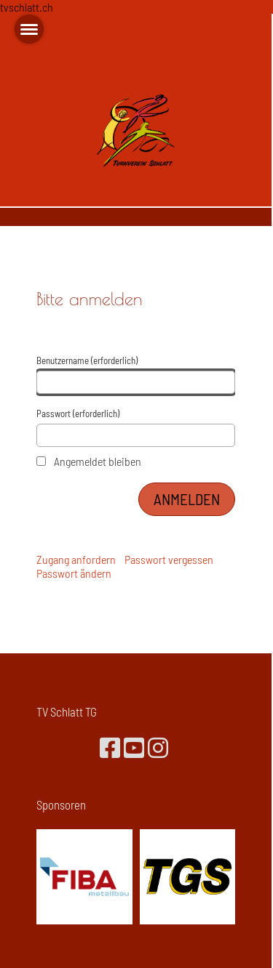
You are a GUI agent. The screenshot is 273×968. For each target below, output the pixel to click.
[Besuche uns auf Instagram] (158, 747)
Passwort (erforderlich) (135, 427)
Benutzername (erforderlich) (135, 374)
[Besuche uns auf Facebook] (110, 747)
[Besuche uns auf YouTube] (134, 747)
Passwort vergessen (168, 559)
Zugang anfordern (76, 559)
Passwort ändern (73, 573)
